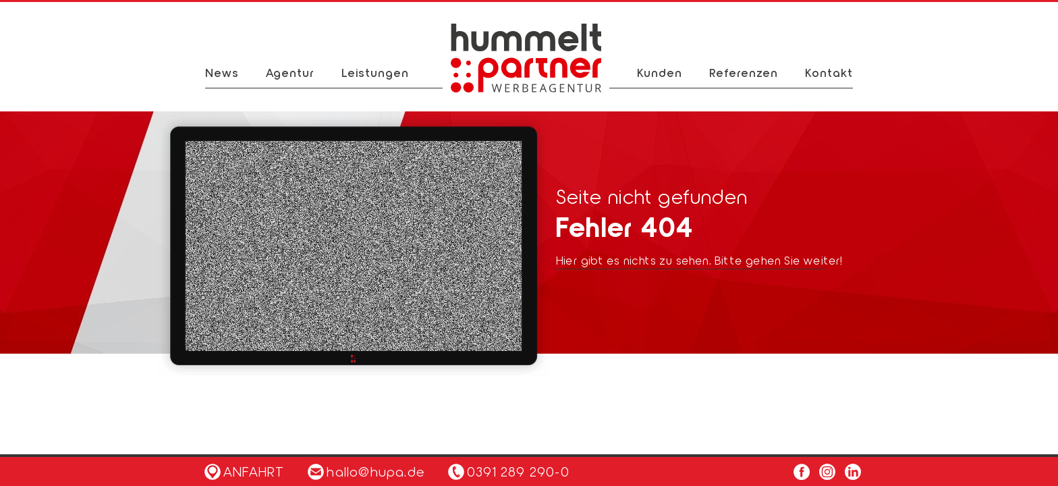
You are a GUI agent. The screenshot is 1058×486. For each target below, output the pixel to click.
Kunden (659, 72)
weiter (822, 260)
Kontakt (829, 72)
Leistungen (375, 72)
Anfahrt (244, 471)
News (222, 72)
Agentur (290, 72)
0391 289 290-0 (518, 471)
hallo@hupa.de (366, 471)
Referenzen (743, 72)
